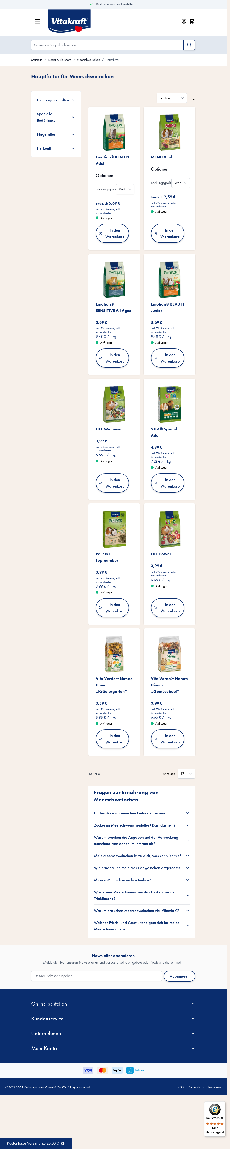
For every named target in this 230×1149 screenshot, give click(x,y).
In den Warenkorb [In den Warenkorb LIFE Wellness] (112, 483)
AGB (181, 1087)
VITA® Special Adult (164, 432)
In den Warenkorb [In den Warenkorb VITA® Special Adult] (167, 483)
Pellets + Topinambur (107, 557)
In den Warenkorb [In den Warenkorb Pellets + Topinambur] (112, 608)
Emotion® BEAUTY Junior (168, 307)
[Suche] (189, 45)
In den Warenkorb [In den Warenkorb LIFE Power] (167, 608)
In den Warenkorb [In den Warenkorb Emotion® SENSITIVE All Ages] (112, 358)
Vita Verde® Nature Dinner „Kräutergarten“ (114, 685)
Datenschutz (196, 1087)
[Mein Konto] (184, 21)
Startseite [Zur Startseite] (36, 60)
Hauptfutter (112, 60)
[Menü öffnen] (37, 21)
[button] (113, 1003)
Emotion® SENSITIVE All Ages (113, 307)
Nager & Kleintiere (59, 60)
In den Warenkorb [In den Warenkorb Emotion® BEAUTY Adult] (112, 233)
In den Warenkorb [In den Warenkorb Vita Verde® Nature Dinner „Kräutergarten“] (112, 739)
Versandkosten (103, 213)
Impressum (214, 1087)
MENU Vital (161, 157)
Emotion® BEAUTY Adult (112, 160)
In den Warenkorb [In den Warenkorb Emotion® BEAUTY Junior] (167, 358)
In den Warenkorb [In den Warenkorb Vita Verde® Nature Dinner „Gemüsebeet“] (167, 739)
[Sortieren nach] (172, 98)
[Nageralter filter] (56, 134)
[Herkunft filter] (56, 148)
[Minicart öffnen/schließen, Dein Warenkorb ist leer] (191, 21)
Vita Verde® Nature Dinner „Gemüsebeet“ (169, 685)
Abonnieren (179, 976)
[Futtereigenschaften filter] (56, 100)
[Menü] (222, 1104)
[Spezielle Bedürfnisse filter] (56, 117)
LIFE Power (161, 553)
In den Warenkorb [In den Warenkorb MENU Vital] (167, 233)
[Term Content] (63, 1143)
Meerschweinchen (88, 60)
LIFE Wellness (108, 429)
